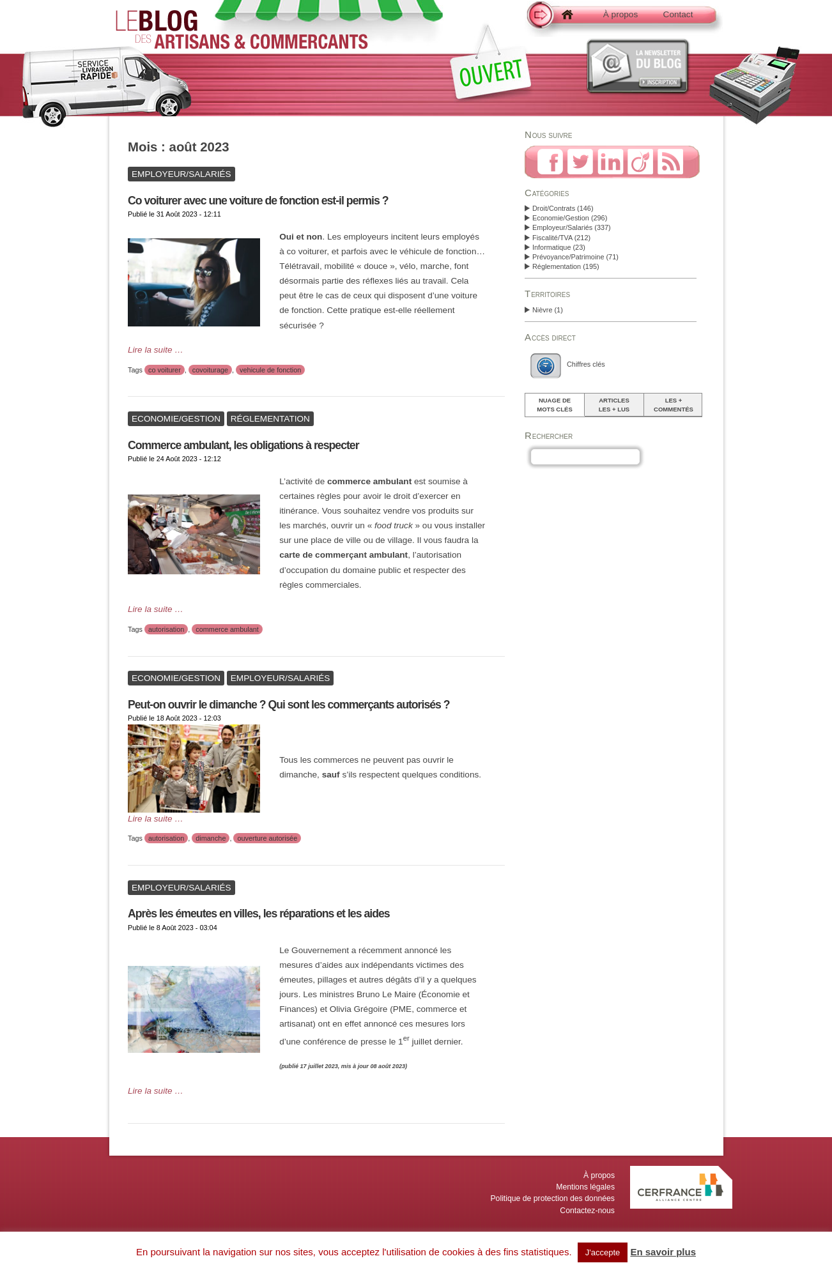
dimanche (211, 838)
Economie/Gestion (560, 218)
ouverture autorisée (267, 838)
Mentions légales (585, 1186)
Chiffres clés (586, 364)
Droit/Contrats (553, 208)
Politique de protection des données (552, 1198)
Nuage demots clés (555, 404)
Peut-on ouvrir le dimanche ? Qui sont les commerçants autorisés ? (289, 704)
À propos (620, 14)
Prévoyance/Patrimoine (568, 257)
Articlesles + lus (614, 404)
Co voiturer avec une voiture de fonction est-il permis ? (258, 200)
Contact (678, 14)
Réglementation (556, 266)
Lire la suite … (155, 350)
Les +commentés (673, 404)
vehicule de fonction (270, 370)
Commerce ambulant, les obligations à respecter (243, 445)
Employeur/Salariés (562, 227)
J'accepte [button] (602, 1252)
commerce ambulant (227, 629)
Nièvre (542, 310)
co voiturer (164, 370)
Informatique (551, 247)
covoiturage (210, 370)
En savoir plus (663, 1251)
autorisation (166, 629)
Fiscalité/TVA (552, 237)
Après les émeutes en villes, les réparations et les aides (259, 913)
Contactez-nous (587, 1210)
